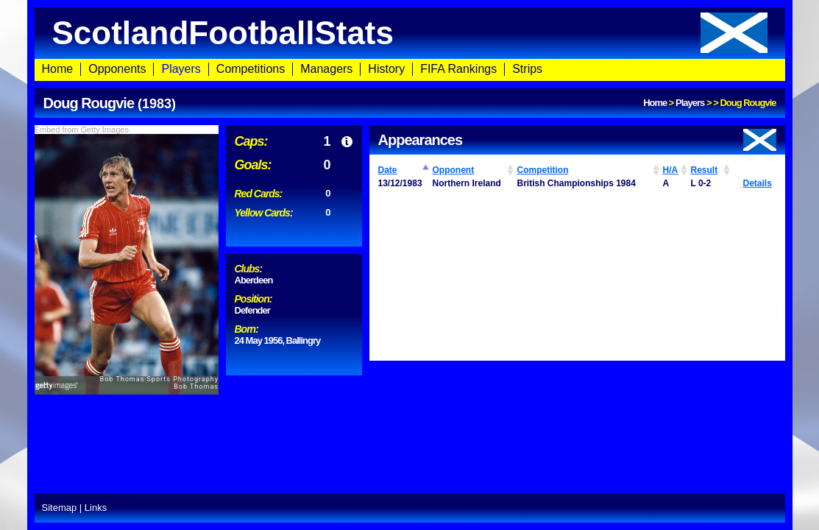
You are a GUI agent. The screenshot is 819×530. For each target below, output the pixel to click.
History (386, 69)
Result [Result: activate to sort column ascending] (704, 170)
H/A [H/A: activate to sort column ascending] (670, 170)
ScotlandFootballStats (409, 33)
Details (757, 183)
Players (180, 69)
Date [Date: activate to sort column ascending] (387, 170)
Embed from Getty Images (82, 129)
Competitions (250, 69)
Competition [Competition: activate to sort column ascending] (543, 170)
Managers (326, 69)
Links (96, 507)
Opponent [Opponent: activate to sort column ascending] (454, 170)
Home (58, 69)
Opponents (117, 69)
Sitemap (59, 507)
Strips (527, 69)
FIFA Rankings (458, 69)
